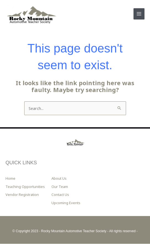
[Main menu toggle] (138, 14)
